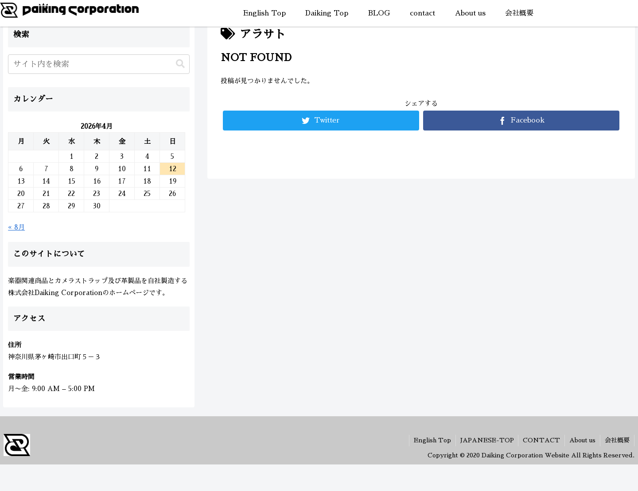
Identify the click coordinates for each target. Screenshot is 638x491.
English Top (432, 440)
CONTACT (541, 440)
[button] (180, 64)
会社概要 (617, 440)
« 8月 (16, 227)
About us (582, 440)
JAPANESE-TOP (487, 440)
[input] (99, 64)
